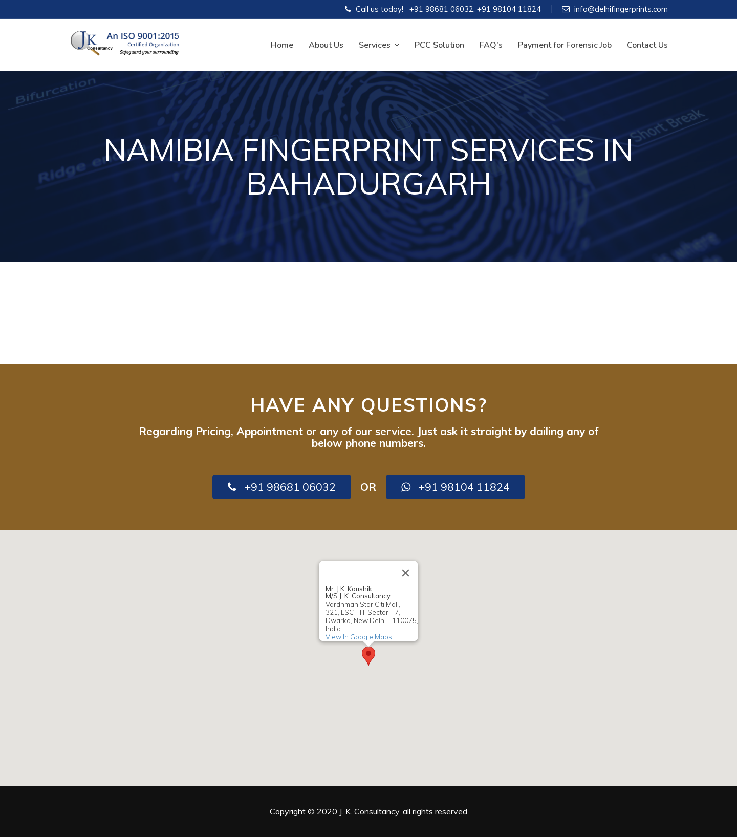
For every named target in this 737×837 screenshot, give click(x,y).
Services (379, 45)
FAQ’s (491, 45)
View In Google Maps (359, 637)
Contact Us (647, 45)
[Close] (406, 573)
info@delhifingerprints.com (621, 9)
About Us (326, 45)
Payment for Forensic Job (565, 45)
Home (282, 45)
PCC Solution (439, 45)
